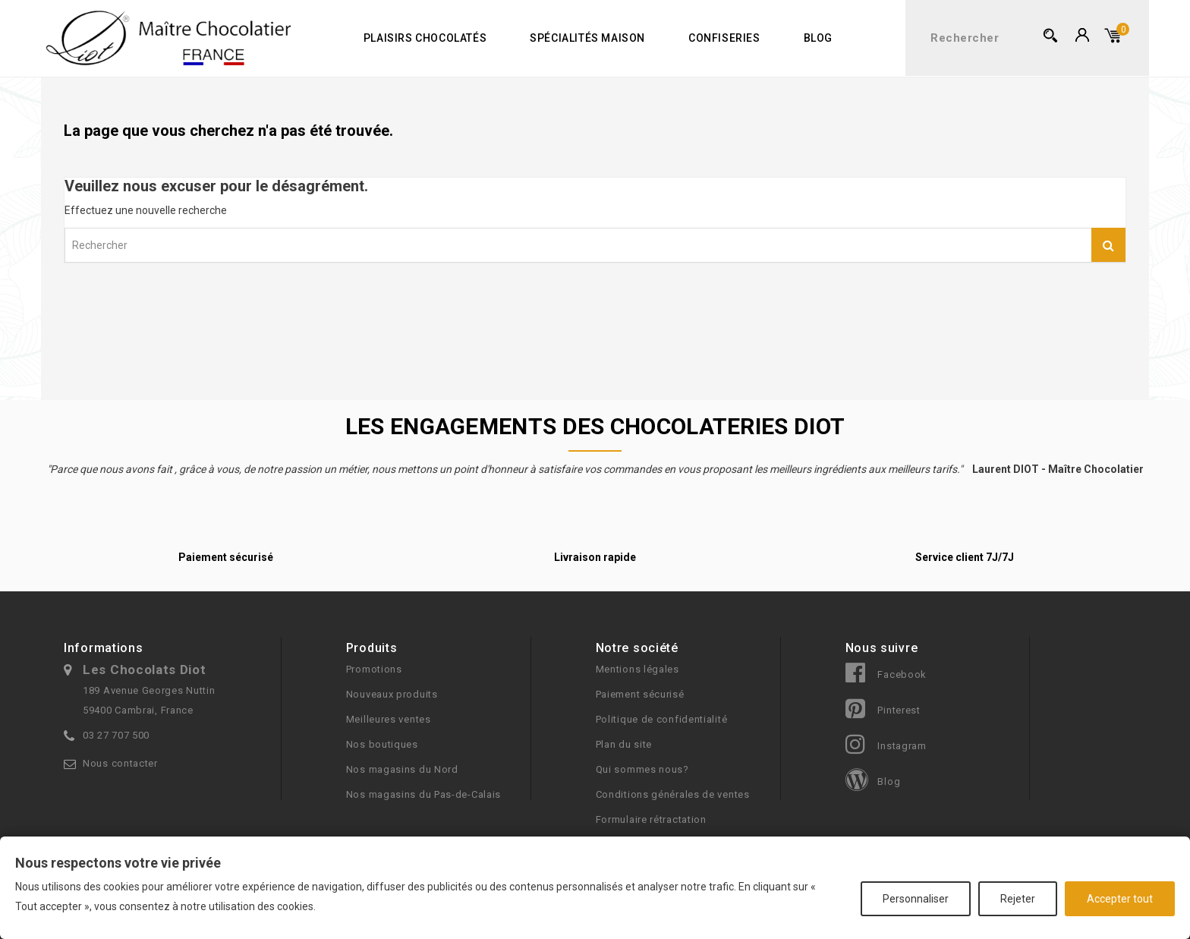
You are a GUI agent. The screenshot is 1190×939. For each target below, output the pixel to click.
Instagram (901, 746)
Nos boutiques (382, 744)
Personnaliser (916, 899)
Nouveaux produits (392, 694)
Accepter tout (1120, 899)
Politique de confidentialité (662, 719)
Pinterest (898, 710)
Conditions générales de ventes (673, 794)
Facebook (902, 674)
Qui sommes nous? (642, 769)
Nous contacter (120, 763)
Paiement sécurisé (640, 694)
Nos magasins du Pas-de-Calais (423, 794)
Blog (818, 38)
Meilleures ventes (388, 719)
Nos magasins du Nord (402, 769)
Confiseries (724, 38)
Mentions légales (637, 669)
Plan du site (624, 744)
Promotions (374, 669)
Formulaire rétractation (651, 819)
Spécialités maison (587, 38)
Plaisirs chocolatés (425, 38)
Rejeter (1017, 899)
